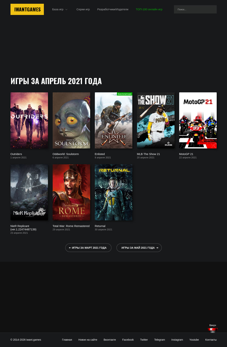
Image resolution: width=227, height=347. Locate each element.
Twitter (144, 339)
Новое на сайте (87, 339)
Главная (67, 339)
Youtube (194, 339)
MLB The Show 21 (148, 153)
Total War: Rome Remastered (71, 225)
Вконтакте (110, 339)
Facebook (128, 339)
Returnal (100, 225)
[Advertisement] (113, 297)
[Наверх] (213, 330)
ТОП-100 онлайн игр (149, 9)
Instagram (177, 339)
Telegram (159, 339)
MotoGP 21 (186, 153)
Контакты (211, 339)
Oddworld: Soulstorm (66, 153)
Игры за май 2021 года (138, 247)
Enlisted (100, 153)
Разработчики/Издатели (112, 9)
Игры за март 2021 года (89, 247)
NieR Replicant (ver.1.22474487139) (23, 227)
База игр (58, 9)
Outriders (16, 153)
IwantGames (27, 9)
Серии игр (83, 9)
